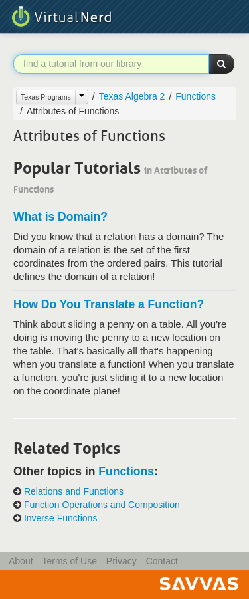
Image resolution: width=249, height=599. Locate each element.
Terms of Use (69, 561)
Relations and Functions (74, 492)
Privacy (121, 561)
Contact (162, 561)
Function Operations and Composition (102, 505)
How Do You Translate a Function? (108, 304)
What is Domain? (60, 216)
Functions (195, 96)
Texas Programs (46, 97)
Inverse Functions (61, 518)
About (21, 561)
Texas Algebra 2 (132, 96)
